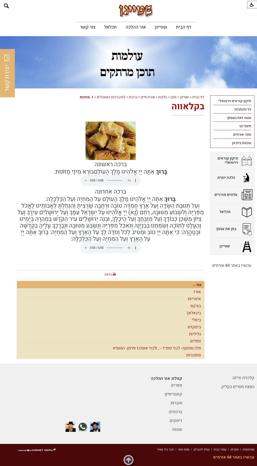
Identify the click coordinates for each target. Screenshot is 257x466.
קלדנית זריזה (243, 378)
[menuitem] (183, 27)
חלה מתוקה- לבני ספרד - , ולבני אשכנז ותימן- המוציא (157, 348)
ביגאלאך (194, 313)
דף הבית (183, 27)
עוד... (197, 284)
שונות (177, 429)
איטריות (194, 299)
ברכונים (175, 412)
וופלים (195, 341)
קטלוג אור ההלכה (166, 378)
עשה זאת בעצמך (239, 118)
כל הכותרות (243, 109)
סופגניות (193, 355)
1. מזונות (87, 97)
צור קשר (87, 27)
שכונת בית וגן (241, 143)
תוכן (173, 97)
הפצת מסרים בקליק (237, 387)
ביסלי (196, 320)
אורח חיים (148, 97)
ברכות (133, 97)
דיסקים (176, 421)
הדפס (108, 274)
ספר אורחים (242, 134)
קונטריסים (173, 394)
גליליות (195, 334)
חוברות (176, 403)
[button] (6, 6)
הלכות (162, 97)
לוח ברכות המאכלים (111, 97)
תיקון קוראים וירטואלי (234, 101)
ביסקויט (194, 327)
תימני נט (245, 126)
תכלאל (110, 27)
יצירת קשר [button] (7, 73)
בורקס (195, 306)
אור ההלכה (135, 27)
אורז (197, 292)
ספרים (176, 385)
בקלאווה (187, 106)
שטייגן (161, 27)
